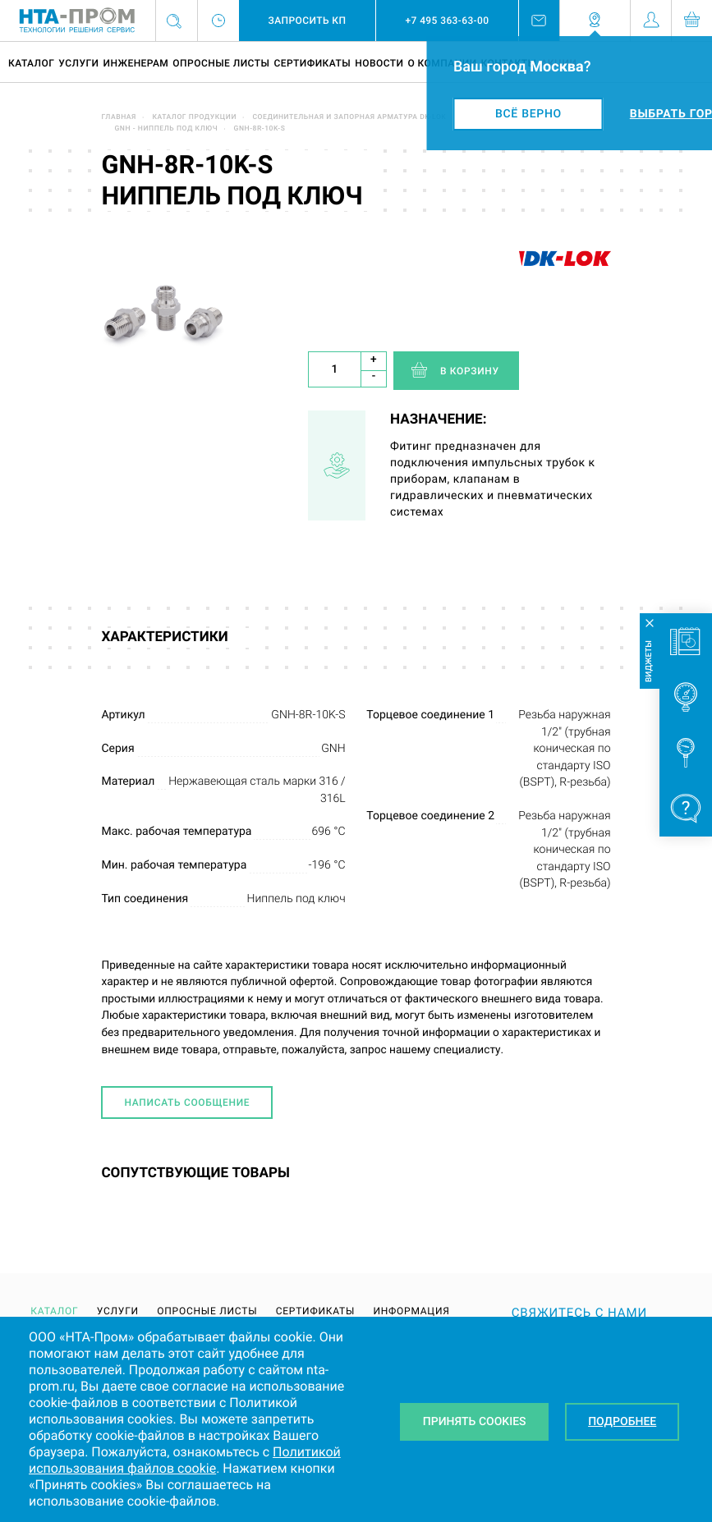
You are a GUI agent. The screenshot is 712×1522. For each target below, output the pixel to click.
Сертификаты (312, 63)
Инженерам (135, 63)
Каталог (31, 63)
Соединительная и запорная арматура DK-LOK (349, 117)
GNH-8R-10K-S (260, 129)
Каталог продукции (194, 117)
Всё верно (528, 114)
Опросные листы (220, 63)
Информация (411, 1311)
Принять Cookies (474, 1421)
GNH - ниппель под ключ (166, 129)
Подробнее (622, 1421)
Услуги (78, 63)
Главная (118, 117)
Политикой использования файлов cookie (185, 1460)
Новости (379, 63)
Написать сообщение (187, 1102)
